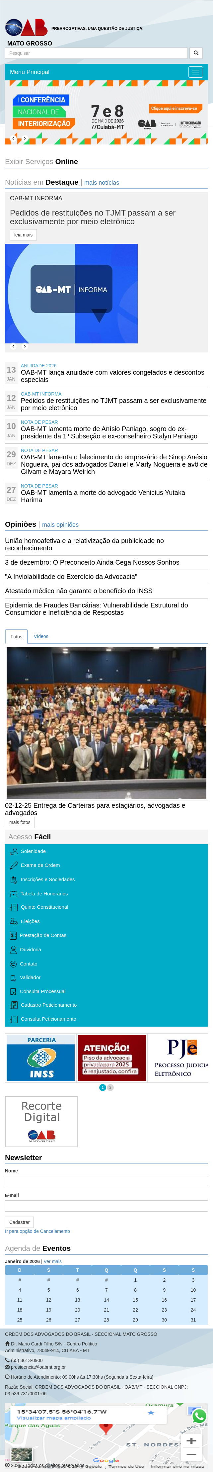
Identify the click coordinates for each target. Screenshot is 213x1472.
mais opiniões (60, 524)
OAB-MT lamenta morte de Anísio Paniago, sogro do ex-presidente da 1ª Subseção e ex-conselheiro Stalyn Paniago (109, 432)
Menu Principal (29, 72)
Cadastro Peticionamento (43, 1005)
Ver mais (52, 1261)
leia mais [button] (23, 234)
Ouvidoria (25, 950)
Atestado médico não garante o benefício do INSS (79, 591)
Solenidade (28, 851)
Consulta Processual (38, 991)
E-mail (12, 1195)
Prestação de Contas (38, 936)
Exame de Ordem (35, 866)
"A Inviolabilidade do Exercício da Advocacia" (71, 576)
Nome (11, 1170)
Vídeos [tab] (41, 636)
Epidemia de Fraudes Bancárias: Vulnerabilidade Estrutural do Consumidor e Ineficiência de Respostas (96, 608)
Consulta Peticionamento (43, 1019)
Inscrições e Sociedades (42, 880)
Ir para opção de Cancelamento (37, 1231)
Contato (23, 964)
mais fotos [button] (20, 822)
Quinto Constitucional (39, 907)
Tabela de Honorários (39, 894)
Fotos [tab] (16, 636)
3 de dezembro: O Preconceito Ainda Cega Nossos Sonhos (92, 562)
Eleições (25, 921)
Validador (25, 977)
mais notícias (101, 182)
